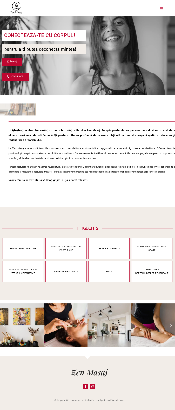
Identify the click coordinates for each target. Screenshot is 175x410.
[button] (162, 8)
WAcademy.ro (117, 400)
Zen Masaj (89, 372)
